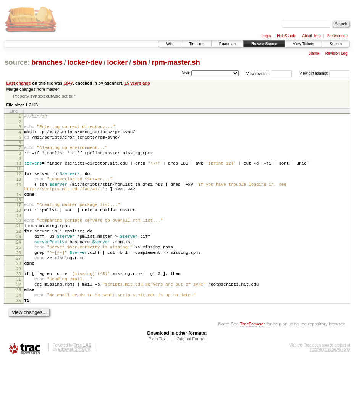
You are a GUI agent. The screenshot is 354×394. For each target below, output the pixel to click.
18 (18, 226)
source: (17, 62)
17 (18, 219)
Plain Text (158, 373)
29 (18, 296)
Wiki (169, 44)
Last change (18, 83)
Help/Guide (286, 36)
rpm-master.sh (176, 62)
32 (18, 314)
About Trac (311, 36)
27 (18, 283)
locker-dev (84, 62)
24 (18, 263)
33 (18, 320)
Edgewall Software (74, 383)
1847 (68, 83)
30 (18, 301)
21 (18, 244)
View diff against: (324, 73)
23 (18, 257)
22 (18, 250)
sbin (140, 62)
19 (18, 232)
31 (18, 307)
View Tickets (303, 44)
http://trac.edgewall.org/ (330, 383)
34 (18, 327)
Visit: (186, 73)
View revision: (258, 73)
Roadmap (227, 44)
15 (18, 208)
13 (18, 189)
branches (47, 62)
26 (18, 276)
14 (18, 195)
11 (18, 177)
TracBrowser (252, 357)
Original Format (190, 373)
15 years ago (137, 83)
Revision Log (336, 53)
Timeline (196, 44)
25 (18, 270)
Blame (313, 53)
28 (18, 289)
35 (18, 333)
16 (18, 214)
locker (117, 62)
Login (266, 36)
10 (18, 171)
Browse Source (264, 44)
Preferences (337, 36)
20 (18, 237)
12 (18, 182)
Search (336, 44)
